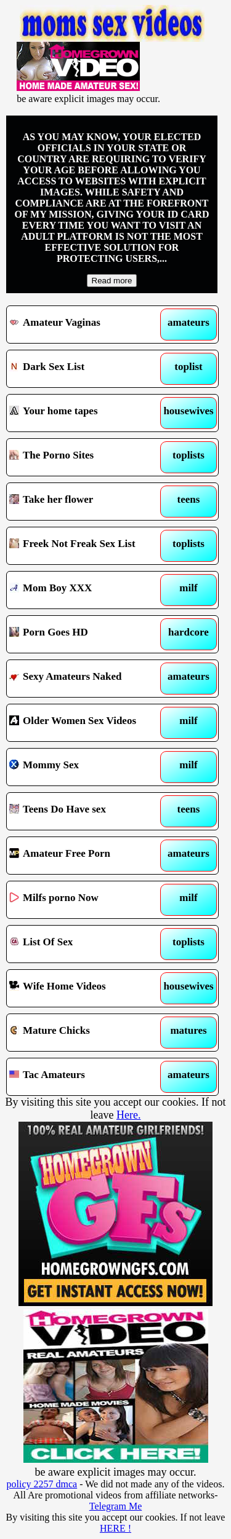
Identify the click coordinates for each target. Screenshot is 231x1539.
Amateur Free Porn (85, 856)
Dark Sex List (85, 369)
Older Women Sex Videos (85, 723)
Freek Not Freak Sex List (85, 546)
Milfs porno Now (85, 900)
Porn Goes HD (85, 634)
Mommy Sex (85, 767)
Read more (112, 280)
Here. (128, 1115)
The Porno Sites (85, 457)
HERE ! (115, 1528)
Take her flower (85, 502)
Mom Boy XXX (85, 590)
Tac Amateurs (85, 1077)
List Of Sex (85, 944)
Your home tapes (85, 413)
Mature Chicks (85, 1033)
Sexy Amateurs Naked (85, 679)
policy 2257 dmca (42, 1484)
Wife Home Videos (85, 988)
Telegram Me (115, 1506)
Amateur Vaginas (85, 324)
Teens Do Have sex (85, 811)
